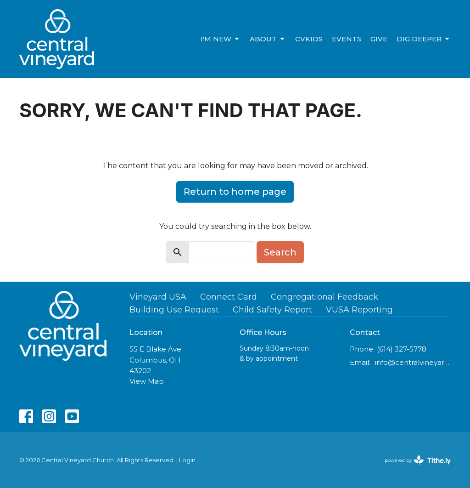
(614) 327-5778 (401, 349)
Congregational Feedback (324, 297)
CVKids (309, 38)
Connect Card (228, 297)
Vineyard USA (157, 297)
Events (346, 38)
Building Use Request (174, 310)
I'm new (221, 39)
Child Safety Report (272, 310)
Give (378, 38)
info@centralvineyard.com (413, 362)
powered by (418, 460)
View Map (146, 381)
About (268, 39)
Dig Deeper (424, 39)
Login (187, 460)
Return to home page (235, 191)
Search (280, 252)
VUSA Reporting (359, 310)
